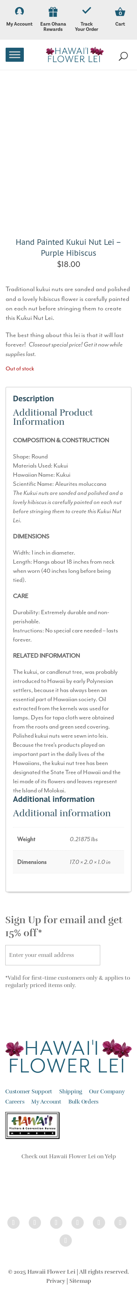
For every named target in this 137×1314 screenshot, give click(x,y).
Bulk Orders (83, 1101)
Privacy (55, 1281)
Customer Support (28, 1091)
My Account (19, 17)
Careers (14, 1101)
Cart (120, 24)
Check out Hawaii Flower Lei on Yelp (68, 1156)
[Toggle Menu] (14, 54)
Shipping (70, 1091)
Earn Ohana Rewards (53, 20)
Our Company (106, 1091)
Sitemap (80, 1281)
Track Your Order (87, 20)
